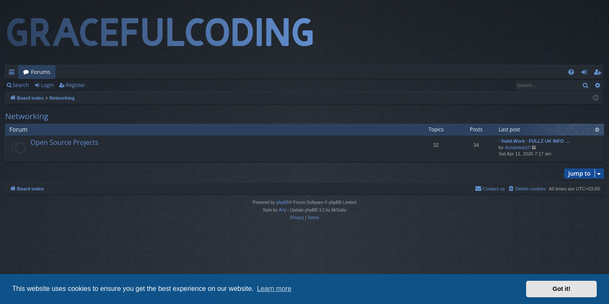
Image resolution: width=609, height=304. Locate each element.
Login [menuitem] (586, 73)
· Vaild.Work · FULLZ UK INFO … (534, 141)
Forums (40, 72)
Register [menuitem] (599, 73)
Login (47, 85)
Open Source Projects (64, 142)
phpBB (282, 202)
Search (21, 85)
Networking (26, 116)
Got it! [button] (562, 288)
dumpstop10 (518, 147)
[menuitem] (571, 72)
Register (75, 85)
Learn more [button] (274, 288)
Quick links (13, 73)
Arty (282, 210)
